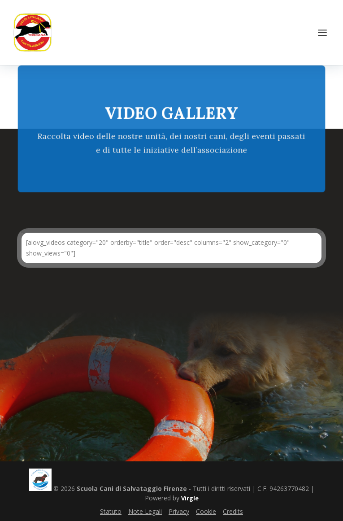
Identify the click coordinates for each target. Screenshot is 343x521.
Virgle (190, 498)
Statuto (111, 511)
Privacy (179, 511)
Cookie (206, 511)
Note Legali (145, 511)
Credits (233, 511)
